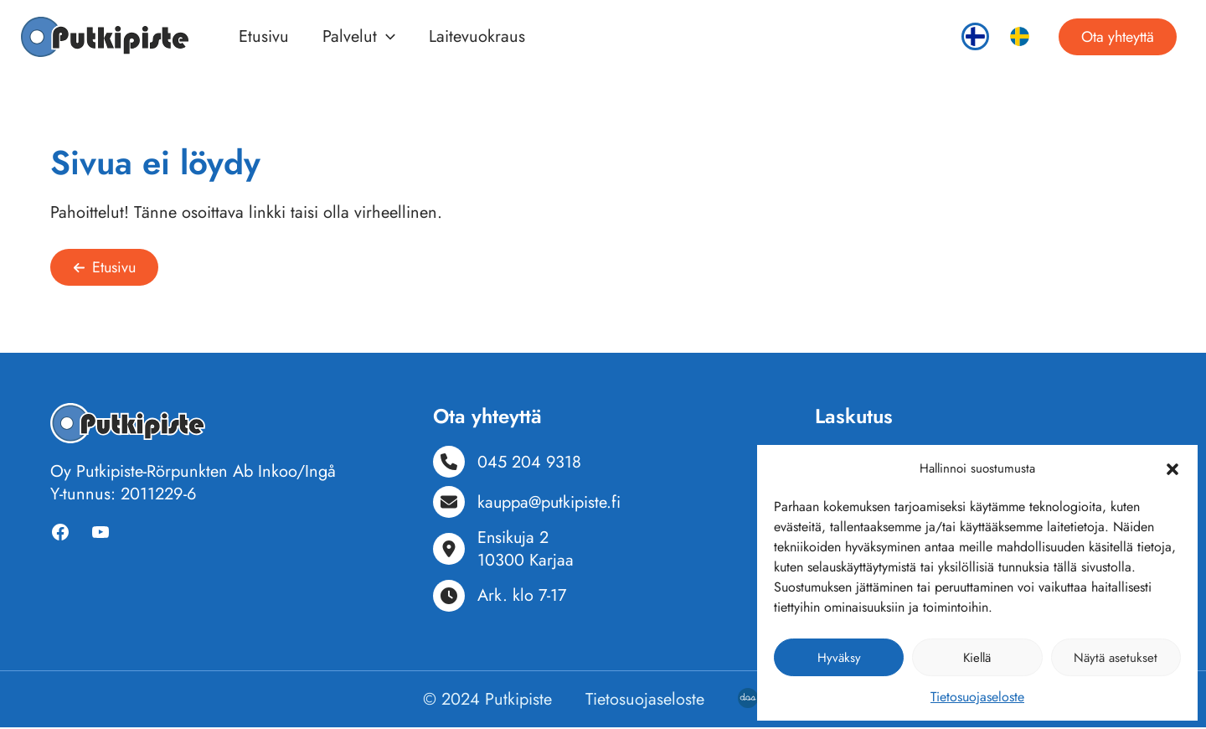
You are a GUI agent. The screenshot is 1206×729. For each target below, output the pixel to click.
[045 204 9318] (507, 463)
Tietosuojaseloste (977, 696)
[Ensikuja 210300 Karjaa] (503, 550)
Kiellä (977, 658)
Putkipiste (518, 701)
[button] (1172, 469)
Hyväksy (839, 658)
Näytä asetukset (1115, 658)
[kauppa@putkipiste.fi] (527, 504)
